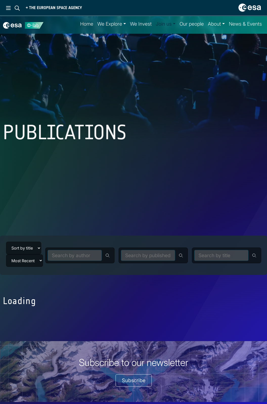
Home (86, 24)
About (214, 24)
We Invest (141, 24)
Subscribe (133, 380)
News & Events (245, 24)
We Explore (109, 24)
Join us (164, 24)
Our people (192, 24)
